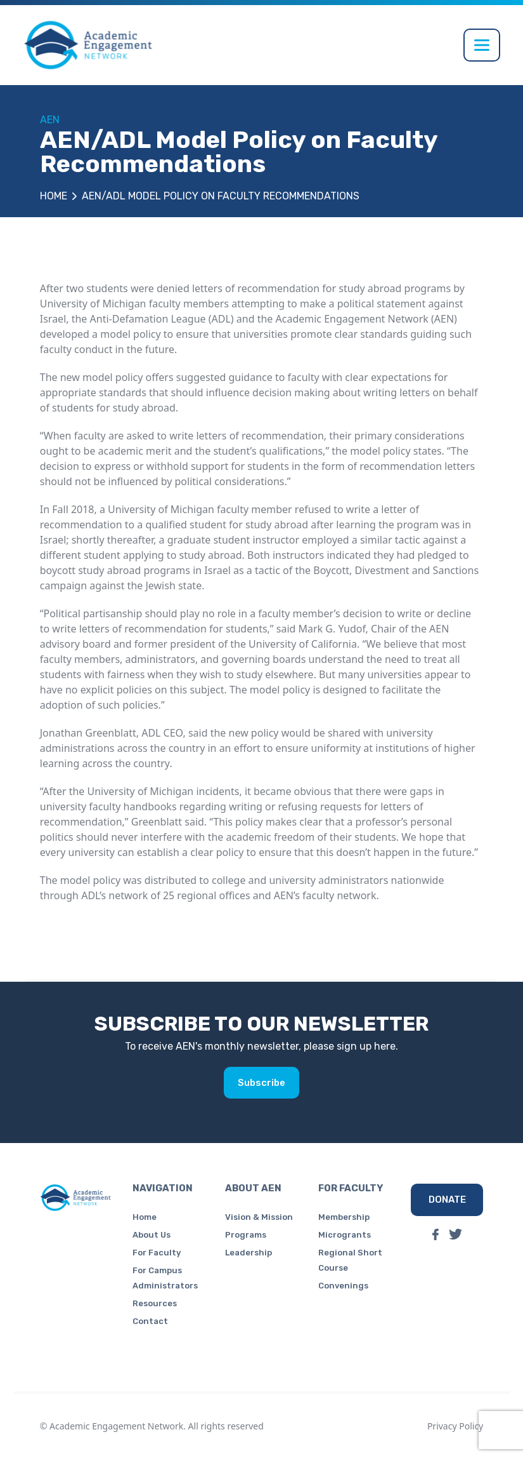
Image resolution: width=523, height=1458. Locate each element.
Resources (154, 1303)
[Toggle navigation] (481, 45)
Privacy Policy (455, 1426)
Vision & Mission (259, 1217)
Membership (344, 1217)
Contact (150, 1321)
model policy (130, 334)
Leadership (248, 1252)
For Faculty (156, 1252)
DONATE (447, 1199)
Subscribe (261, 1082)
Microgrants (344, 1235)
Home (53, 196)
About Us (151, 1235)
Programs (245, 1235)
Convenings (343, 1285)
